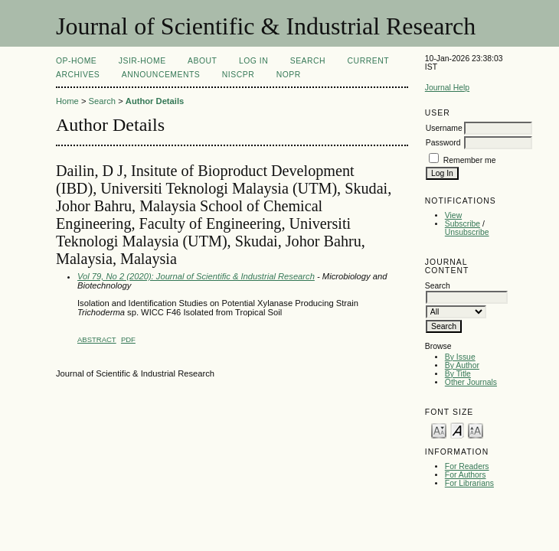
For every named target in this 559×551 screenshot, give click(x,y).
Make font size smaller (438, 430)
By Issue (460, 357)
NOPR (288, 74)
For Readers (467, 466)
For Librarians (469, 483)
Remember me (469, 160)
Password (443, 143)
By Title (458, 374)
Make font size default (457, 430)
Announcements (161, 74)
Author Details (155, 101)
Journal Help (447, 87)
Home (67, 101)
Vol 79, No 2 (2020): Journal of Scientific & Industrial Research (196, 276)
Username (444, 128)
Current (368, 61)
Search (307, 61)
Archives (78, 74)
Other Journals (471, 382)
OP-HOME (76, 61)
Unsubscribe (467, 232)
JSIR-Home (142, 61)
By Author (462, 365)
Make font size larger (475, 430)
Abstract (96, 339)
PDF (128, 339)
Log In (253, 61)
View (453, 215)
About (202, 61)
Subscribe (462, 224)
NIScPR (238, 74)
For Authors (465, 475)
